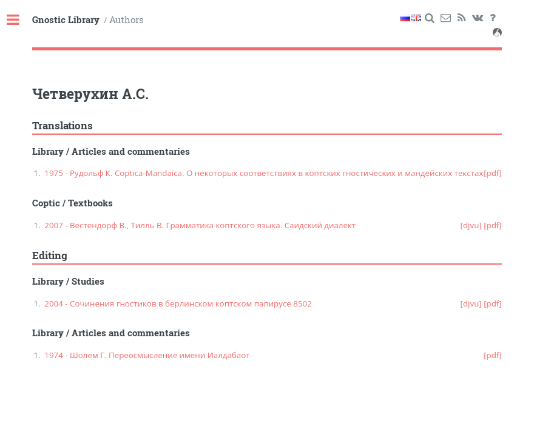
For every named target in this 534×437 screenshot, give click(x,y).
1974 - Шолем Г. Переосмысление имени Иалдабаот (146, 355)
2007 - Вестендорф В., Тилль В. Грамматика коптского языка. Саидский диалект (200, 225)
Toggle (19, 20)
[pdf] (493, 173)
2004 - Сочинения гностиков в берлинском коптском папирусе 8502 (177, 303)
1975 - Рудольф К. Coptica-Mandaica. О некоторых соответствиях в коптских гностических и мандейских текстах (263, 173)
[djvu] (471, 225)
